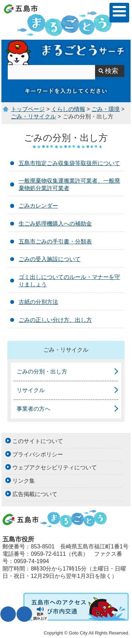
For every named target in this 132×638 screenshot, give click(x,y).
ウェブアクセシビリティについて (54, 467)
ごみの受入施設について (50, 259)
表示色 (24, 614)
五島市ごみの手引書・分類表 (55, 242)
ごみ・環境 (106, 109)
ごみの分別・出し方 (42, 372)
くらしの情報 (68, 109)
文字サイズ (8, 614)
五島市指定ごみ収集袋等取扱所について (69, 163)
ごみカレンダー (38, 206)
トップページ (28, 109)
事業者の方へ (33, 409)
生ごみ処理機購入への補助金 (55, 224)
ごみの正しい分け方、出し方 (55, 320)
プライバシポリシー (37, 454)
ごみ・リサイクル (33, 116)
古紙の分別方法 (38, 302)
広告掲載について (34, 494)
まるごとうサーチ (66, 52)
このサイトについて (37, 441)
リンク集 (23, 481)
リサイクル (31, 390)
